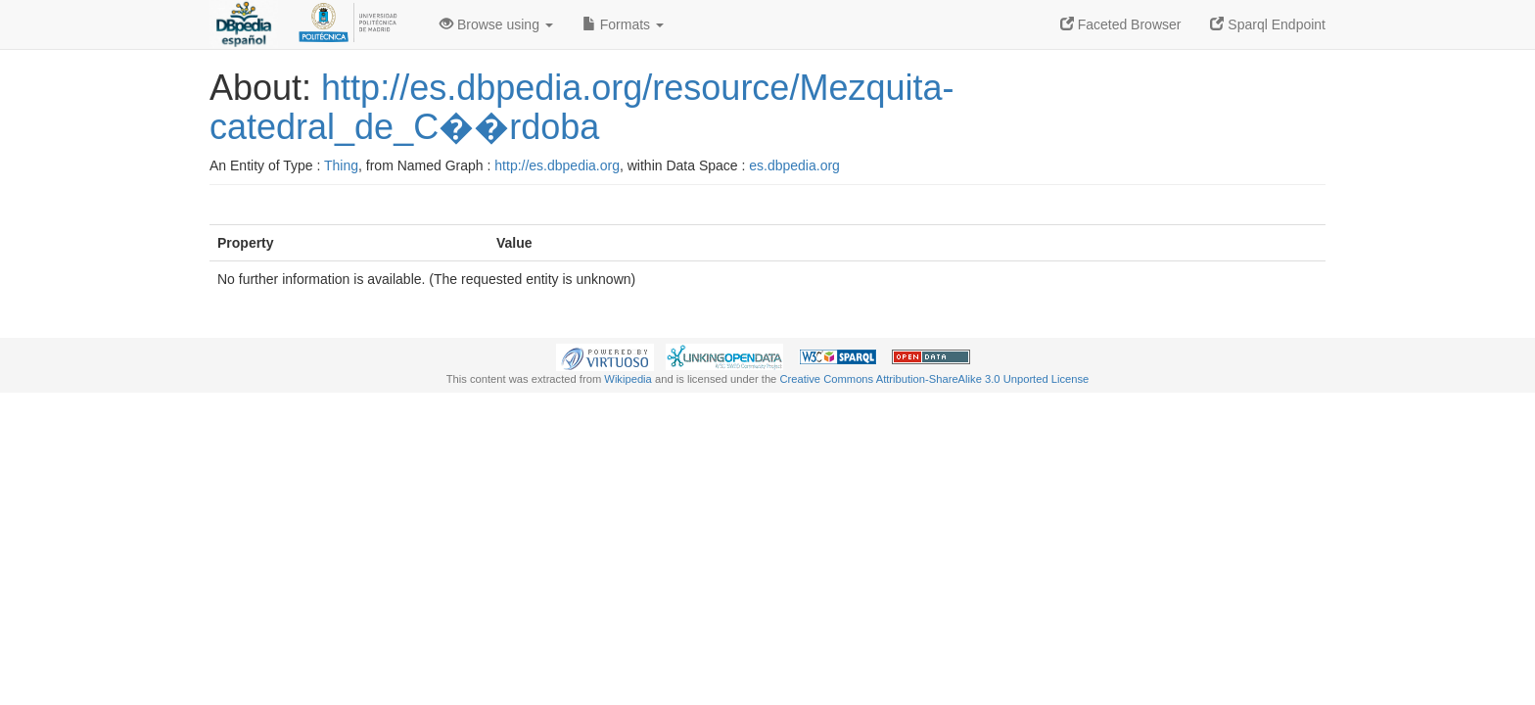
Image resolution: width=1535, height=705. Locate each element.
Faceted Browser (1121, 24)
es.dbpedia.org (794, 165)
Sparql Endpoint (1268, 24)
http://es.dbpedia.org (557, 165)
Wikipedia (628, 379)
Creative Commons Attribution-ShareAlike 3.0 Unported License (934, 379)
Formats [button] (623, 24)
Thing (341, 165)
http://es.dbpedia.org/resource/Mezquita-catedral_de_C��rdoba (581, 107)
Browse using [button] (496, 24)
